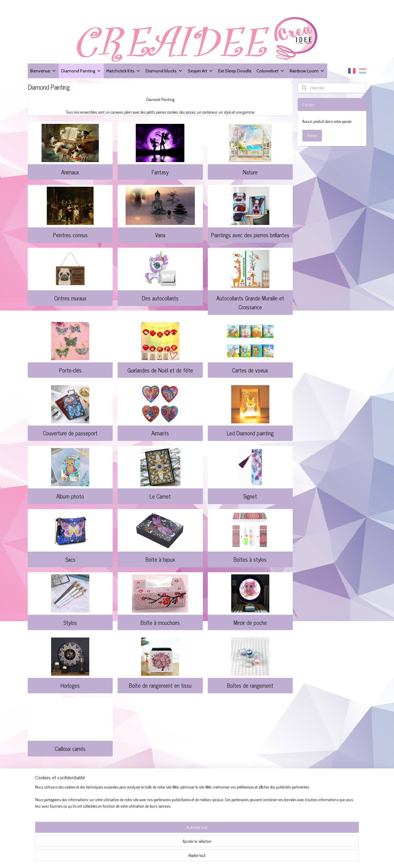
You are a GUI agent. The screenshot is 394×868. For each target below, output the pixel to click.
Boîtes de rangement (250, 685)
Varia (160, 234)
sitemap (211, 856)
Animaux (70, 172)
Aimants (160, 433)
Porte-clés (70, 370)
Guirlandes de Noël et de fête (160, 370)
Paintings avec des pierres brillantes (250, 234)
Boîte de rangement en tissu (160, 685)
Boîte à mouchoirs (160, 622)
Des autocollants (160, 298)
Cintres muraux (70, 298)
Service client (41, 796)
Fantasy (160, 172)
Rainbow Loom (307, 70)
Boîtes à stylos (250, 559)
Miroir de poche (250, 622)
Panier (312, 135)
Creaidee (110, 785)
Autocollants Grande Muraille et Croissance (250, 302)
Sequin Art (200, 70)
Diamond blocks (164, 70)
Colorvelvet (270, 70)
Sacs (70, 559)
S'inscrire (245, 810)
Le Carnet (160, 496)
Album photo (70, 496)
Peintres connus (70, 234)
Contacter (38, 809)
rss (220, 856)
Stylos (70, 622)
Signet (250, 496)
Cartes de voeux (250, 370)
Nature (250, 172)
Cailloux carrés (70, 748)
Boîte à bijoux (160, 559)
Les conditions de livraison (52, 803)
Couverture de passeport (70, 433)
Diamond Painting (81, 70)
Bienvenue (43, 70)
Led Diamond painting (250, 433)
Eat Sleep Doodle (234, 70)
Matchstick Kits (123, 70)
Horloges (70, 685)
